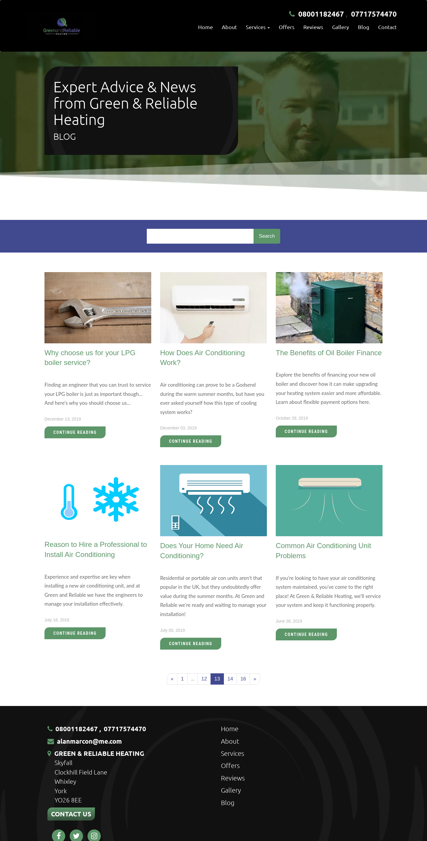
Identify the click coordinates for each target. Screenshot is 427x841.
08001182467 (321, 13)
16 (243, 679)
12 (204, 679)
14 (230, 679)
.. (192, 679)
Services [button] (258, 27)
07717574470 (374, 13)
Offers (286, 27)
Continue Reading (75, 432)
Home (205, 27)
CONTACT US (71, 814)
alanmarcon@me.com (89, 741)
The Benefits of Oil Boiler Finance (329, 353)
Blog (363, 27)
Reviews (313, 27)
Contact (387, 27)
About (229, 27)
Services (232, 753)
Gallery (340, 27)
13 (217, 679)
